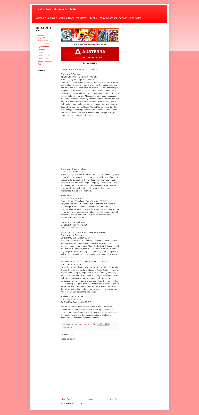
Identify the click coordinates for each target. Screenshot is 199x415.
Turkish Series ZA (45, 59)
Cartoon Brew (43, 44)
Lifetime (70, 327)
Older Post (114, 399)
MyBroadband (43, 47)
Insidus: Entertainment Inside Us (55, 9)
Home (90, 399)
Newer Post (66, 399)
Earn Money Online (90, 63)
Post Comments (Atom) (81, 403)
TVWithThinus (43, 56)
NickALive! (42, 50)
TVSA (40, 53)
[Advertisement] (90, 142)
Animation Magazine (42, 36)
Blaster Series (43, 41)
